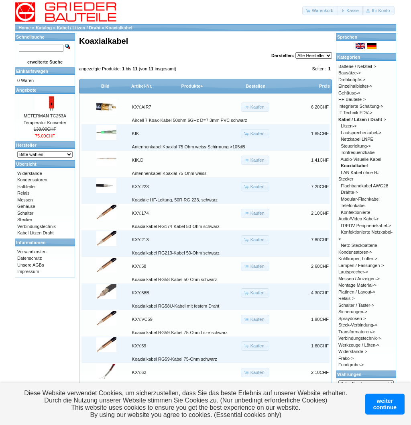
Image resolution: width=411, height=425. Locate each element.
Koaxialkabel (119, 27)
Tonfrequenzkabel (358, 152)
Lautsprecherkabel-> (361, 132)
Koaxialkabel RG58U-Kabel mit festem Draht (176, 306)
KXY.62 (139, 372)
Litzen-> (348, 125)
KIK (135, 133)
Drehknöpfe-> (351, 79)
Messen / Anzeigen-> (359, 278)
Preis (324, 86)
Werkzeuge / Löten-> (358, 345)
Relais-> (346, 298)
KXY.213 (140, 239)
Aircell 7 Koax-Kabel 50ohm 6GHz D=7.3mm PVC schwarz (189, 120)
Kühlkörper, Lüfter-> (357, 258)
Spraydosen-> (352, 318)
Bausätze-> (349, 72)
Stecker (24, 219)
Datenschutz (29, 258)
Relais (23, 193)
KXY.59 (139, 345)
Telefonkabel (353, 205)
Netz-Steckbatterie (359, 245)
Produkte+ (192, 86)
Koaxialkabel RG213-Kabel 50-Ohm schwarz (176, 252)
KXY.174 (140, 213)
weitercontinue (385, 404)
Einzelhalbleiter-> (355, 86)
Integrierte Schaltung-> (360, 106)
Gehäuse (26, 206)
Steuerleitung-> (356, 146)
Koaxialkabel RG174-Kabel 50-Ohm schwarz (176, 226)
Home (24, 27)
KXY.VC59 (142, 319)
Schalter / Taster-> (356, 305)
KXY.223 (140, 186)
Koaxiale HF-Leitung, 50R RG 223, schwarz (175, 199)
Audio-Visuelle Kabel (361, 159)
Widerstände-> (352, 351)
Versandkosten (32, 251)
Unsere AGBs (30, 265)
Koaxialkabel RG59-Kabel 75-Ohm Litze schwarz (180, 332)
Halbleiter (26, 186)
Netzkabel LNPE (357, 139)
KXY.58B (140, 292)
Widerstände (29, 173)
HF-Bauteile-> (352, 99)
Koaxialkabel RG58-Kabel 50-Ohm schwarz (174, 279)
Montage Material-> (357, 285)
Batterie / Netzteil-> (357, 66)
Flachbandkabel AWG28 (364, 185)
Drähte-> (349, 192)
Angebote (26, 90)
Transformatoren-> (356, 331)
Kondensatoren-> (355, 252)
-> (362, 119)
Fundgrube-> (351, 364)
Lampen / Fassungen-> (361, 265)
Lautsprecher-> (353, 271)
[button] (320, 10)
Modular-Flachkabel (360, 199)
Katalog (44, 27)
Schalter (25, 213)
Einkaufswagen (32, 71)
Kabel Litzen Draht (35, 232)
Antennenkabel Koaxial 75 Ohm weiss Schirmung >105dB (188, 146)
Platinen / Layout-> (356, 291)
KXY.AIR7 (141, 107)
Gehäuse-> (349, 92)
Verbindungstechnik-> (359, 338)
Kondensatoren (32, 179)
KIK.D (138, 160)
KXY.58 (139, 266)
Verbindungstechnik (36, 226)
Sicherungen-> (352, 311)
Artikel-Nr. (142, 86)
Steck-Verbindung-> (357, 324)
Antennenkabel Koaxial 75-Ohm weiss (169, 173)
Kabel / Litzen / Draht (79, 27)
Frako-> (346, 358)
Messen (25, 199)
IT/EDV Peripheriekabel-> (366, 225)
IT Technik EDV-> (355, 112)
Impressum (28, 271)
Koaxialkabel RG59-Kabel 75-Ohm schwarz (174, 359)
